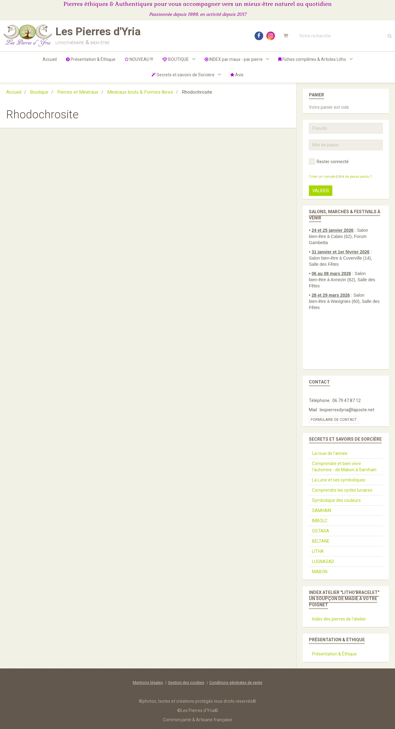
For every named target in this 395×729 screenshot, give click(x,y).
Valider (320, 190)
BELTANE (321, 541)
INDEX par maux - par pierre (234, 59)
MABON (319, 571)
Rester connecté (329, 162)
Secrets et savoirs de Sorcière (183, 74)
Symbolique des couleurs (336, 500)
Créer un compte (322, 177)
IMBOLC (319, 520)
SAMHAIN (321, 510)
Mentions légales (148, 682)
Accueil (50, 59)
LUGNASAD (323, 561)
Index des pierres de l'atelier (339, 619)
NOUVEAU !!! (139, 59)
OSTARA (320, 530)
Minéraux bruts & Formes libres (140, 92)
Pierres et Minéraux (77, 92)
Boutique (39, 92)
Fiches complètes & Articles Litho (312, 59)
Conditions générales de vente (235, 682)
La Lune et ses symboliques (338, 479)
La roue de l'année (329, 453)
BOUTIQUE (176, 59)
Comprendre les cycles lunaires (342, 490)
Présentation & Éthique (90, 59)
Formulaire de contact (334, 419)
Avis (236, 74)
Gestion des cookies (186, 682)
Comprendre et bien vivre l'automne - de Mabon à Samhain (344, 466)
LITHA (318, 551)
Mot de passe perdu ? (355, 177)
